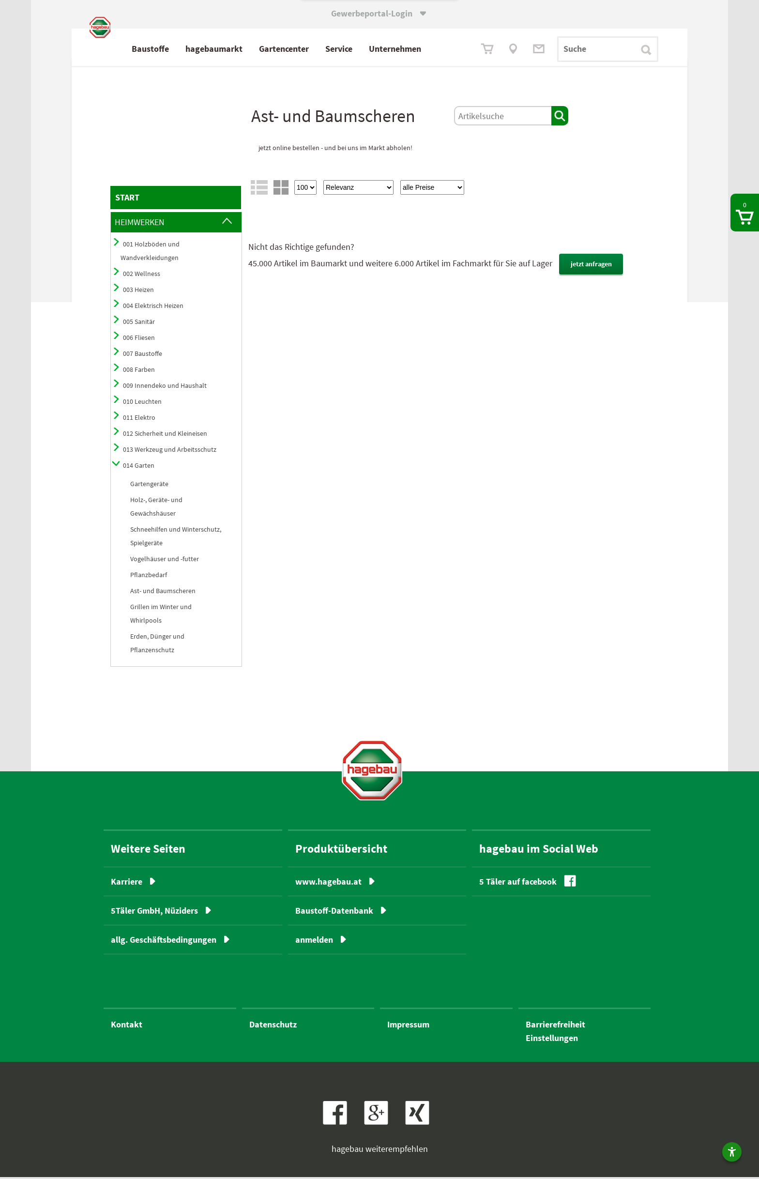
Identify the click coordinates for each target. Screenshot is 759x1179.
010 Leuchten (142, 403)
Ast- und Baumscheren (163, 592)
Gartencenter (325, 48)
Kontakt (126, 1026)
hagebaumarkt (255, 48)
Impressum (408, 1026)
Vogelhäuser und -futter (164, 560)
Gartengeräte (149, 485)
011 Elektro (139, 419)
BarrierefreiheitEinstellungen (555, 1033)
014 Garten (138, 467)
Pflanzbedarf (148, 576)
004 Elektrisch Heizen (153, 307)
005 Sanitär (139, 323)
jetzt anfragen (591, 265)
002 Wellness (141, 275)
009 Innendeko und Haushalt (165, 387)
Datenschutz (273, 1026)
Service (380, 48)
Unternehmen (436, 48)
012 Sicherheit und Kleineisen (165, 435)
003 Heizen (138, 291)
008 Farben (139, 371)
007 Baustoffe (142, 355)
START (127, 199)
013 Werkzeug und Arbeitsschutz (169, 451)
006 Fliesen (139, 339)
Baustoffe (191, 48)
